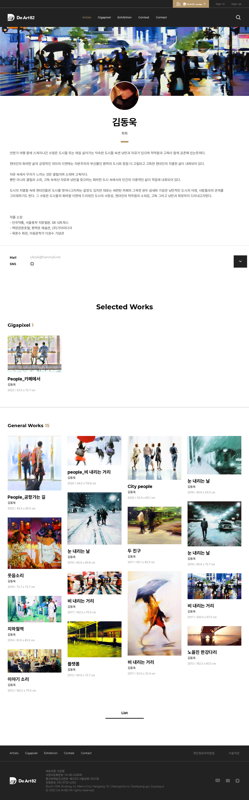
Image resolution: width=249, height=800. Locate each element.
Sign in (220, 3)
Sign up (236, 3)
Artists (86, 17)
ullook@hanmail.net (45, 257)
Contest (143, 17)
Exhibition (125, 17)
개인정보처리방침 (204, 753)
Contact (161, 17)
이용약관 (234, 753)
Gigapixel (104, 17)
